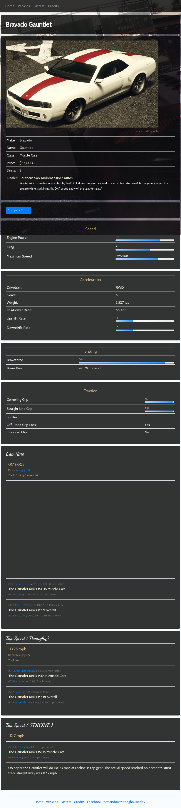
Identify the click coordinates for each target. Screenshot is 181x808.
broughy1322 (23, 470)
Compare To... (17, 210)
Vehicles (24, 6)
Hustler (17, 594)
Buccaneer (19, 681)
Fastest (39, 6)
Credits (53, 6)
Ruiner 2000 (21, 584)
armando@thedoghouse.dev (124, 802)
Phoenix (16, 757)
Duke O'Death (20, 747)
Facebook (94, 802)
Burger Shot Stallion (24, 670)
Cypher (19, 692)
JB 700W (20, 615)
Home (9, 6)
